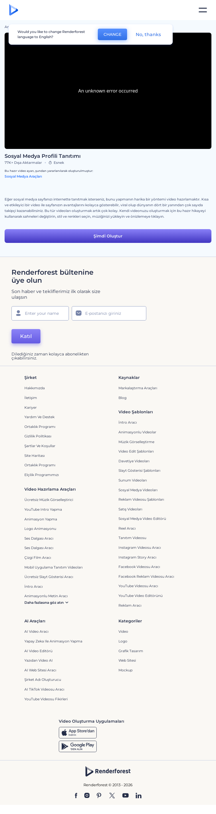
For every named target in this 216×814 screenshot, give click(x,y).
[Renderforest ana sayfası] (13, 10)
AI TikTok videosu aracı (44, 689)
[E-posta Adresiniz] (109, 313)
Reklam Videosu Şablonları (141, 499)
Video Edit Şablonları (136, 451)
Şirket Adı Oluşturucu (42, 679)
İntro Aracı (127, 422)
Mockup (125, 670)
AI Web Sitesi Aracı (40, 670)
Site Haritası (34, 455)
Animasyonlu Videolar (137, 432)
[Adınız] (40, 313)
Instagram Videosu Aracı (139, 547)
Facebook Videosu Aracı (139, 567)
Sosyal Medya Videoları (137, 490)
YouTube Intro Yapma (43, 509)
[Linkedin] (138, 796)
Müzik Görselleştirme (136, 442)
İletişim (30, 398)
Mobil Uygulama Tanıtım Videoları (53, 567)
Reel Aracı (127, 528)
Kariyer (30, 407)
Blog (122, 398)
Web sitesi (127, 660)
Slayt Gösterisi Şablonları (139, 470)
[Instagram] (86, 796)
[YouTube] (125, 796)
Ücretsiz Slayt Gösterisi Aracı (48, 577)
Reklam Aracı (129, 605)
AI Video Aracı (36, 631)
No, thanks (148, 34)
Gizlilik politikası (37, 436)
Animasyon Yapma (40, 519)
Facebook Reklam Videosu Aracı (146, 576)
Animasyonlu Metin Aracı (46, 596)
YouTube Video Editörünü (140, 595)
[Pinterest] (99, 796)
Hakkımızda (34, 388)
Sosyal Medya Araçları (23, 176)
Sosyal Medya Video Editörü (142, 518)
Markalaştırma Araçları (137, 388)
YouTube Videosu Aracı (138, 586)
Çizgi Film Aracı (37, 557)
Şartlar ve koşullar (39, 446)
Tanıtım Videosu (132, 538)
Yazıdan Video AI (38, 660)
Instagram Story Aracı (137, 557)
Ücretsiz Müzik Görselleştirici (48, 500)
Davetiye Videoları (133, 461)
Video (123, 631)
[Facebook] (76, 796)
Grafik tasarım (130, 651)
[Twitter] (112, 796)
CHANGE (112, 34)
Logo (122, 641)
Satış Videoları (130, 509)
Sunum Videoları (132, 480)
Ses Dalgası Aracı (38, 538)
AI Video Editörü (38, 651)
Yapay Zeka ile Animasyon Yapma (53, 641)
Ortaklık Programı (39, 426)
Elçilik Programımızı (41, 475)
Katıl (26, 336)
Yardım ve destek (39, 417)
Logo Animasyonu (40, 528)
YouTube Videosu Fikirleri (46, 699)
